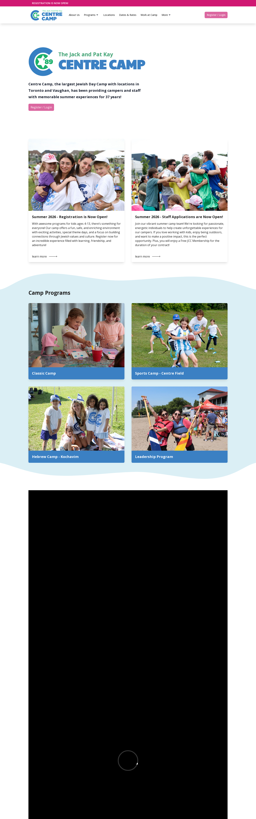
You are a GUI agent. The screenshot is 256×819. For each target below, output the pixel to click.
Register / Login (216, 15)
